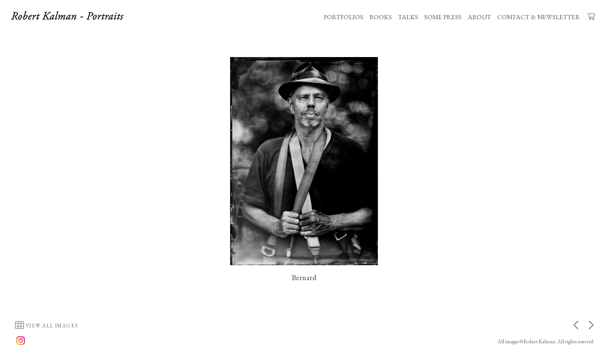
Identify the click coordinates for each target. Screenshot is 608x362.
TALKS (408, 17)
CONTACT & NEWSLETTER (538, 17)
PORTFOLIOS (343, 17)
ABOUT (479, 17)
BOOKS (380, 17)
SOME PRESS (443, 17)
